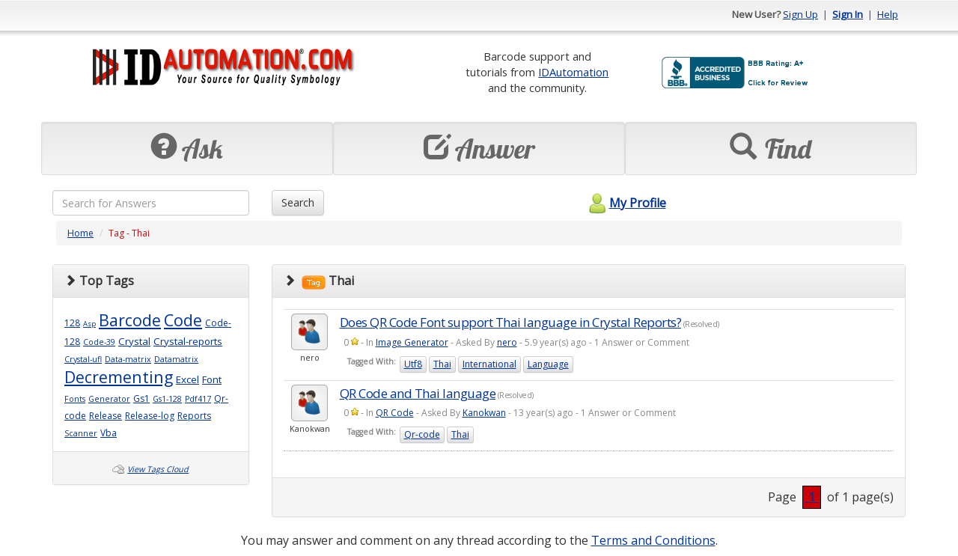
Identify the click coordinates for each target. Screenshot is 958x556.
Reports (194, 415)
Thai (442, 364)
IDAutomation (573, 71)
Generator (109, 399)
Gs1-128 (167, 399)
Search (297, 202)
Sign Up (800, 14)
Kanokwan (484, 412)
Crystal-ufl (83, 359)
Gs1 (141, 398)
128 (72, 323)
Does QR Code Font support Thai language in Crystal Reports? (511, 322)
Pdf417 (198, 399)
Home (80, 233)
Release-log (149, 415)
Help (887, 14)
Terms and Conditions (653, 540)
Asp (89, 324)
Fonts (74, 399)
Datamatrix (176, 359)
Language (548, 364)
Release (105, 415)
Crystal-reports (187, 341)
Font (212, 379)
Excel (187, 379)
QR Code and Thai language (418, 393)
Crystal (134, 341)
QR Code (395, 412)
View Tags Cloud (158, 469)
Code (183, 320)
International (489, 364)
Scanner (80, 433)
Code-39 (99, 342)
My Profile (625, 203)
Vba (108, 433)
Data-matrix (128, 359)
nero (507, 342)
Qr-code (422, 434)
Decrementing (118, 377)
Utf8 (413, 364)
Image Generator (412, 342)
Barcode (130, 320)
